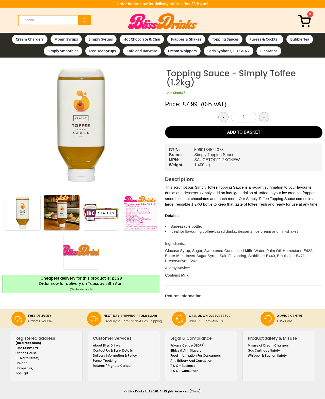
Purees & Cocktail (264, 39)
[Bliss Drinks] (162, 21)
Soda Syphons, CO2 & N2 (228, 50)
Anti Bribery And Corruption (191, 360)
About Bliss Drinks (106, 345)
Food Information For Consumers (195, 355)
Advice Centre (290, 316)
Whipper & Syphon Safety (267, 355)
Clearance (268, 50)
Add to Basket (243, 132)
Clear (195, 391)
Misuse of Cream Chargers (268, 345)
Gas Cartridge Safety (264, 350)
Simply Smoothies (62, 50)
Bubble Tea (299, 39)
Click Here (284, 321)
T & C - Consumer (184, 371)
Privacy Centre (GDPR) (187, 345)
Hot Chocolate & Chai (141, 39)
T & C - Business (182, 366)
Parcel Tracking (105, 360)
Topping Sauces (225, 39)
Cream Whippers (182, 50)
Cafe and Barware (142, 50)
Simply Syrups (101, 39)
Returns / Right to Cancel (112, 366)
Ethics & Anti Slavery (185, 350)
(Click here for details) (81, 289)
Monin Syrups (66, 39)
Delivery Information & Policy (115, 355)
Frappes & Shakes (186, 39)
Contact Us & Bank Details (113, 350)
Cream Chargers (30, 39)
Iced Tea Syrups (102, 50)
